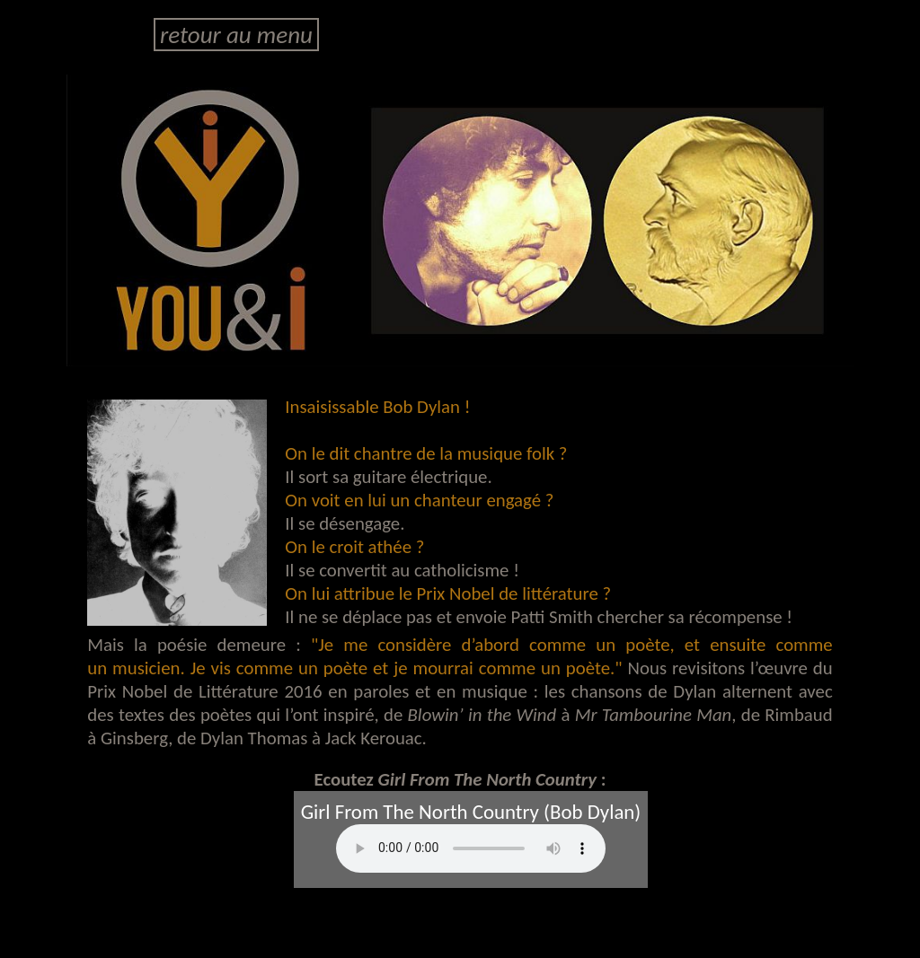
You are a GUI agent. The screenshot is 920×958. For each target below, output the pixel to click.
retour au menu (236, 34)
